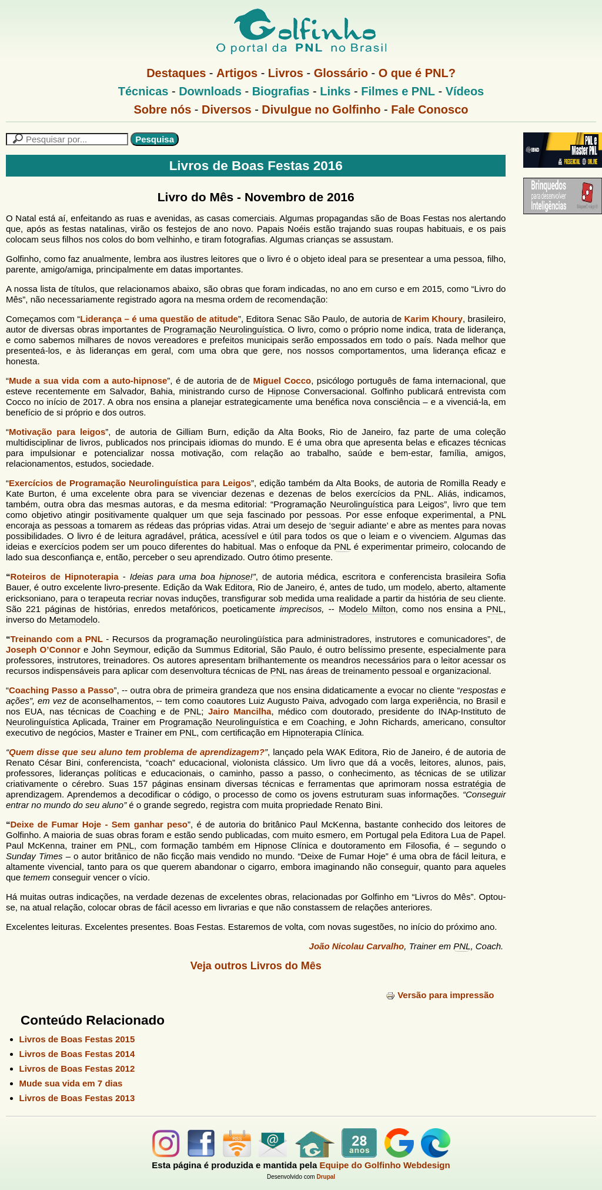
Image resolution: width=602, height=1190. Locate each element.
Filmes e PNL (398, 91)
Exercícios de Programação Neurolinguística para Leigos (130, 483)
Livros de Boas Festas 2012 (77, 1068)
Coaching (137, 711)
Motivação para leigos (57, 432)
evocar (400, 690)
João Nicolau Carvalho (356, 946)
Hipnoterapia (307, 732)
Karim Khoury (433, 319)
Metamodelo (73, 619)
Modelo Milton (367, 609)
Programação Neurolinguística (222, 329)
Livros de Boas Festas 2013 (77, 1098)
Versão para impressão (440, 995)
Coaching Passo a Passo (61, 690)
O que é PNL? (417, 73)
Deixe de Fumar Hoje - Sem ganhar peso (99, 824)
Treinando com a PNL (57, 639)
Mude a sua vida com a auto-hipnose (88, 380)
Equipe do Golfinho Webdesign (384, 1165)
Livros (285, 73)
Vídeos (465, 91)
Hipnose (283, 391)
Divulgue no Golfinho (321, 109)
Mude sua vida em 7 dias (71, 1083)
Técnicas (143, 91)
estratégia (472, 784)
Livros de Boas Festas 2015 (77, 1039)
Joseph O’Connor (43, 649)
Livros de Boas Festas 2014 (77, 1054)
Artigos (236, 73)
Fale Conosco (429, 109)
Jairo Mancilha (239, 711)
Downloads (210, 91)
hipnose (234, 576)
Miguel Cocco (282, 380)
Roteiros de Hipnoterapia (65, 576)
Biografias (281, 91)
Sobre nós (163, 109)
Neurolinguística (361, 504)
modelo (417, 587)
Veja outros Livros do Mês (256, 966)
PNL (423, 493)
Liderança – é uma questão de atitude (159, 319)
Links (335, 91)
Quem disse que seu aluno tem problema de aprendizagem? (137, 752)
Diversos (227, 109)
